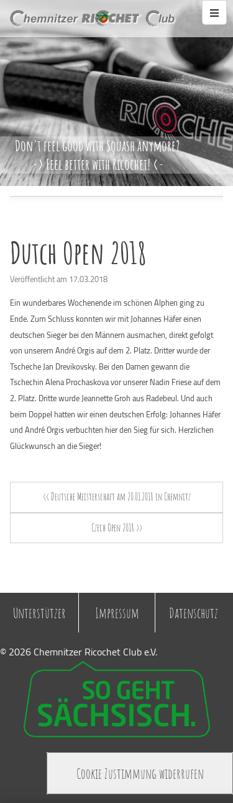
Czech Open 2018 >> (116, 527)
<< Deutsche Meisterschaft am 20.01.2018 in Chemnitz (117, 496)
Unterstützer (39, 612)
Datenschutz (193, 612)
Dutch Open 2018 (78, 253)
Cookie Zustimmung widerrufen (140, 773)
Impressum (117, 612)
